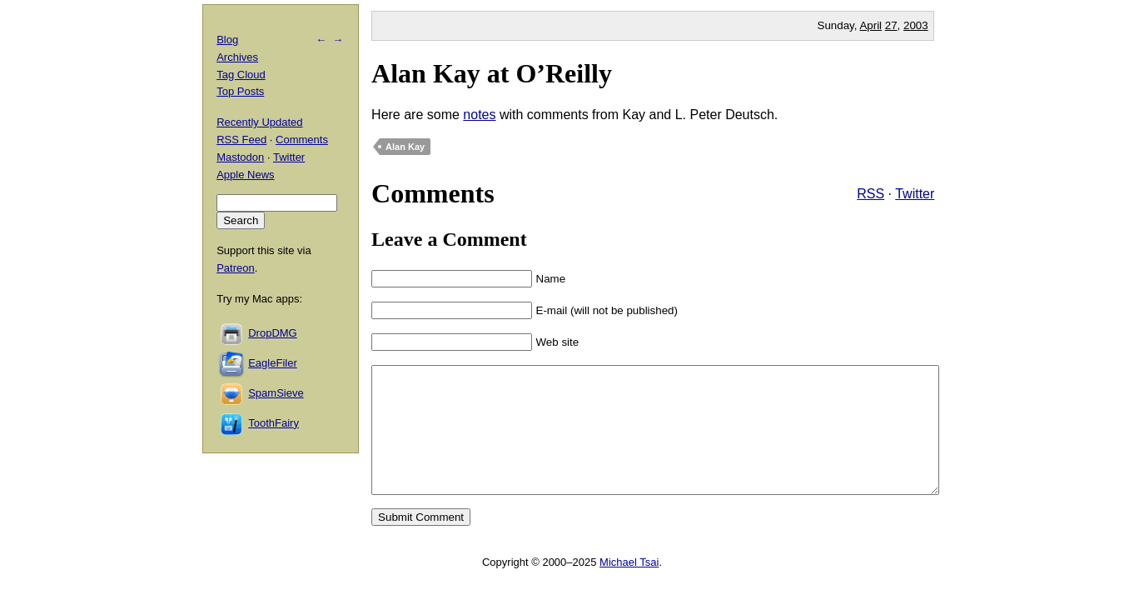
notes (479, 115)
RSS (870, 194)
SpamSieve (275, 393)
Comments (302, 139)
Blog (227, 39)
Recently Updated (259, 122)
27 (891, 25)
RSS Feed (241, 139)
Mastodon (240, 157)
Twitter (914, 194)
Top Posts (240, 91)
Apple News (245, 174)
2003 (915, 25)
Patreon (235, 268)
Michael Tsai (629, 587)
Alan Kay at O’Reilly (491, 73)
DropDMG (272, 333)
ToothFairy (273, 423)
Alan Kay (405, 147)
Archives (237, 57)
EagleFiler (272, 363)
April (870, 25)
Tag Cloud (241, 74)
